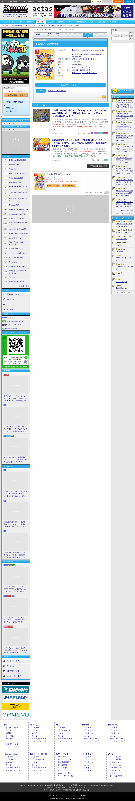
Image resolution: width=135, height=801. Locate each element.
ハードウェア (81, 22)
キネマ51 (12, 277)
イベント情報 (115, 759)
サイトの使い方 (28, 2)
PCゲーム (9, 317)
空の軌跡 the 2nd (121, 288)
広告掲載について (13, 671)
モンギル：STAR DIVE (123, 232)
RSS (3, 2)
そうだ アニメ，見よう (17, 218)
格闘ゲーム (114, 762)
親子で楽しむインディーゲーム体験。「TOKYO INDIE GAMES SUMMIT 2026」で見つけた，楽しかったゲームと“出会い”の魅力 (15, 398)
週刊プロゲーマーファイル (18, 173)
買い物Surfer (13, 262)
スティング (76, 59)
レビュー (5, 25)
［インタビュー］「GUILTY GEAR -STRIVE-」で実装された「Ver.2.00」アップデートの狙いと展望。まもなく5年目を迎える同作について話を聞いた (16, 589)
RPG (74, 67)
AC (92, 22)
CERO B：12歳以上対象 (81, 70)
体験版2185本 (22, 17)
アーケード (112, 754)
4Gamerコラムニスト (16, 248)
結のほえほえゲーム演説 (17, 229)
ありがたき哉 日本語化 (17, 266)
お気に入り (107, 1)
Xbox (20, 22)
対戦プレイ (76, 73)
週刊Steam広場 (14, 205)
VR (70, 22)
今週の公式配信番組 (16, 178)
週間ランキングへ (127, 210)
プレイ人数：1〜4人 (89, 73)
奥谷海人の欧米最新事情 (17, 160)
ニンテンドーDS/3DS (38, 754)
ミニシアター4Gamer (16, 257)
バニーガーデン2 (121, 239)
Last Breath (119, 251)
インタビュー (30, 25)
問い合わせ (42, 2)
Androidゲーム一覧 (65, 776)
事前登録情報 (63, 762)
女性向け (61, 22)
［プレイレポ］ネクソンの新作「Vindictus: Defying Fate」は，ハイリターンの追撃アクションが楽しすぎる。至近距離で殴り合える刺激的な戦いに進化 (124, 149)
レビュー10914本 (9, 17)
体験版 (8, 733)
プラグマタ (119, 275)
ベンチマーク (89, 770)
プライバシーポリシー (14, 661)
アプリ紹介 (62, 768)
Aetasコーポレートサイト (15, 676)
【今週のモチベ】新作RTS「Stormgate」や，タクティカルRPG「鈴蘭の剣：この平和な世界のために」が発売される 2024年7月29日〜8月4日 (79, 113)
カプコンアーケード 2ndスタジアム (124, 259)
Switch (40, 22)
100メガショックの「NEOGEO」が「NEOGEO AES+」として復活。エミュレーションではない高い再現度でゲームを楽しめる (124, 160)
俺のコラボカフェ (15, 238)
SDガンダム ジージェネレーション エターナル (124, 225)
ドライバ (10, 309)
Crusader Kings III (121, 282)
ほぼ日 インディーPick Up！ (18, 209)
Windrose (119, 245)
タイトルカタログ (39, 741)
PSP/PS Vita (113, 725)
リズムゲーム (115, 770)
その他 (112, 773)
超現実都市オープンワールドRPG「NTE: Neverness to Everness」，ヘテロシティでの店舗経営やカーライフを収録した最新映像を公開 (124, 138)
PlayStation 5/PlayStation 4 (14, 325)
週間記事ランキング (14, 294)
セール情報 (62, 765)
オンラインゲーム (13, 728)
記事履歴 (118, 1)
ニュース (10, 105)
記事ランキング (12, 744)
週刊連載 (9, 739)
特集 (8, 108)
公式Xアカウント (14, 2)
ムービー (42, 25)
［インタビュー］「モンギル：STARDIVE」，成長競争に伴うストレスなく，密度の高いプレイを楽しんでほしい (15, 619)
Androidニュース (64, 759)
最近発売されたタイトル (57, 25)
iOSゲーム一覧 (64, 773)
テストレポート (90, 759)
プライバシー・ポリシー (68, 795)
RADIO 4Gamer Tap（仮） (17, 214)
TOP (5, 22)
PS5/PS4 (30, 22)
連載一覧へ (25, 286)
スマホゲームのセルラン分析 (18, 194)
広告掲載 (83, 795)
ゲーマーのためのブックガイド (18, 224)
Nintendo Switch (11, 328)
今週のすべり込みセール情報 (18, 200)
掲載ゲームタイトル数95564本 (15, 15)
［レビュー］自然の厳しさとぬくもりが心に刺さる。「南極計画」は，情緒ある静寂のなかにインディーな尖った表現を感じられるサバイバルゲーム (15, 555)
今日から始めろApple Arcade (18, 233)
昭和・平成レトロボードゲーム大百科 (18, 243)
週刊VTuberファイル (16, 182)
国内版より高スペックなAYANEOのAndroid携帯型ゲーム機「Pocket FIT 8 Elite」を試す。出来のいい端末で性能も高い (124, 193)
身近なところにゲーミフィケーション (18, 272)
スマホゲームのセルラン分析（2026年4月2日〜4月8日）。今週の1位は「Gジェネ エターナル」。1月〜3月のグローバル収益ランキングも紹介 (124, 105)
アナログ (101, 22)
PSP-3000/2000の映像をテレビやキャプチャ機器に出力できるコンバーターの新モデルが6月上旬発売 (124, 171)
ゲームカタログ (74, 25)
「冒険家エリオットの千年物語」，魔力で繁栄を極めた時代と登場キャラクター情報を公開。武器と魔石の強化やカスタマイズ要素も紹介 (124, 204)
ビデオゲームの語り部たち (18, 253)
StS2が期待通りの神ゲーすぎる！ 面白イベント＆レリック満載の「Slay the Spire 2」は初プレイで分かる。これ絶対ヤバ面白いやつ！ (16, 524)
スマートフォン (62, 754)
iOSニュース (63, 757)
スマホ (50, 22)
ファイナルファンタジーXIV (124, 268)
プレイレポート (17, 25)
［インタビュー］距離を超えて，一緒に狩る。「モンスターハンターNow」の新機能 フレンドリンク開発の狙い (15, 650)
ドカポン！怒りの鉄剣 (57, 91)
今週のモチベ (13, 169)
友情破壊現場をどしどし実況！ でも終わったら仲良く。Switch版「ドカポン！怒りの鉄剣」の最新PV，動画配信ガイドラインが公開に (79, 143)
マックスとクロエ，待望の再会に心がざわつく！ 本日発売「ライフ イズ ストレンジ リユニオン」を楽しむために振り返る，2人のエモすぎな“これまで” (15, 459)
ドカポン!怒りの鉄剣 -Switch (58, 174)
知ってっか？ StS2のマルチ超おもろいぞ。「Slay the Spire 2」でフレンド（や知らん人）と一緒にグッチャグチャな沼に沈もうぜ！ (16, 493)
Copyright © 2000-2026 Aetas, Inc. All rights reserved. (67, 798)
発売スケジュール (39, 739)
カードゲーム (115, 765)
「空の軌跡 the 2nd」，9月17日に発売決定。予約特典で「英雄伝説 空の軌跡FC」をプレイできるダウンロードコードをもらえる (124, 116)
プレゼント (10, 299)
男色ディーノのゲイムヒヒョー (18, 188)
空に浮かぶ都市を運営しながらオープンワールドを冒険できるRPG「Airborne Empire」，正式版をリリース (124, 182)
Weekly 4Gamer (14, 164)
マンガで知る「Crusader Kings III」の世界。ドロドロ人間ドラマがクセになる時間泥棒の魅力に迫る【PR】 (15, 429)
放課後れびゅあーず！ (16, 281)
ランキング (128, 1)
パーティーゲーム (83, 67)
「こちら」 (80, 787)
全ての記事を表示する (98, 166)
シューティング (116, 768)
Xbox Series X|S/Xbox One (14, 321)
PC (13, 22)
